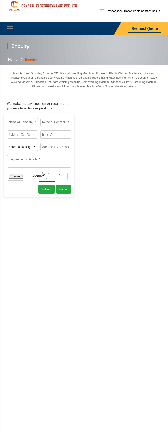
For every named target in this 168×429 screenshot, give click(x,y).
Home (13, 59)
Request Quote (145, 28)
